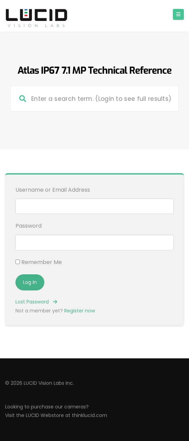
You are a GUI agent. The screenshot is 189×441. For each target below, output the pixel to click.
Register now (79, 310)
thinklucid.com (89, 415)
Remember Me (38, 262)
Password (28, 226)
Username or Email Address (52, 190)
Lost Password (36, 301)
